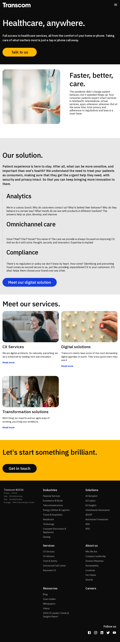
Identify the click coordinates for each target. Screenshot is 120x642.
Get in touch (19, 468)
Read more (8, 362)
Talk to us (19, 52)
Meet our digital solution (29, 282)
